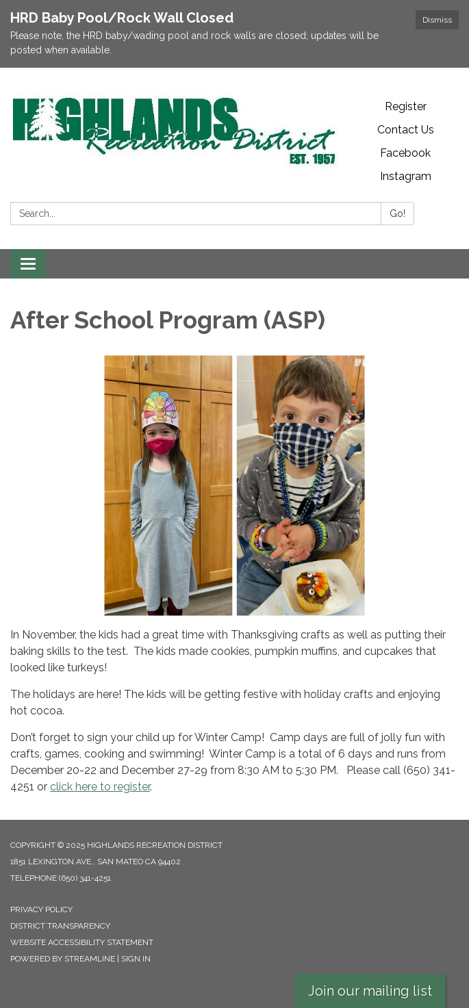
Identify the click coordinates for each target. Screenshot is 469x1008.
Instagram (405, 176)
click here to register (100, 786)
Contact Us (405, 129)
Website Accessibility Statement (81, 942)
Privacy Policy (41, 909)
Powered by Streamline (62, 959)
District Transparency (60, 926)
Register (406, 106)
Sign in (136, 959)
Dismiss (437, 20)
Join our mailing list (370, 991)
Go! (397, 213)
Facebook (405, 152)
